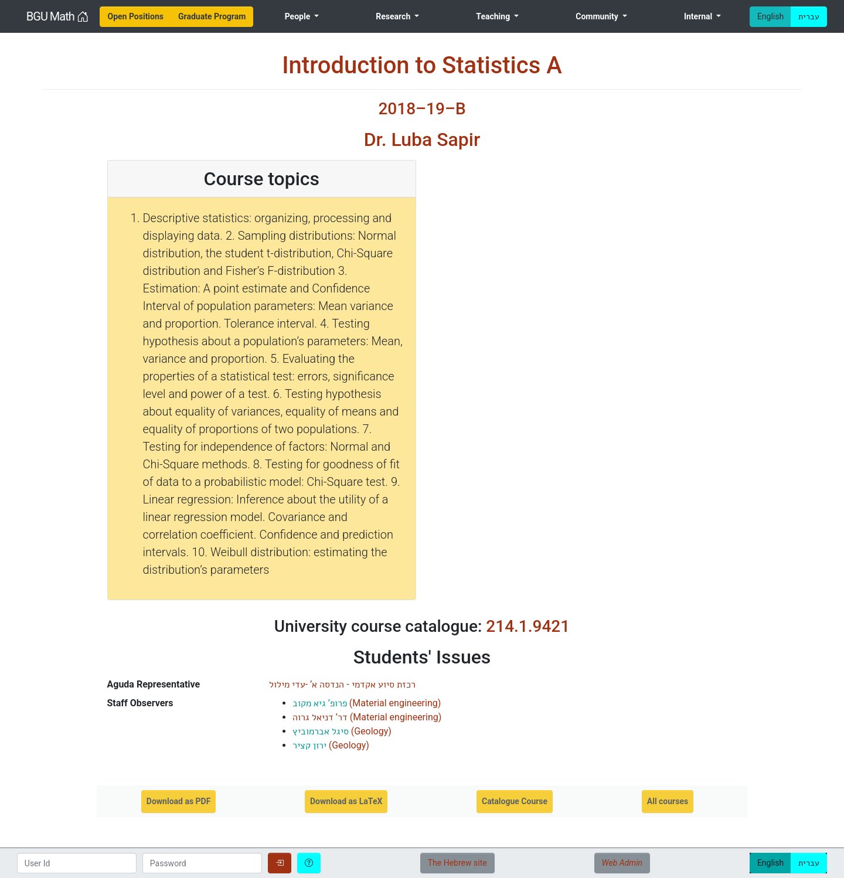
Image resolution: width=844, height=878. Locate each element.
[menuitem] (135, 16)
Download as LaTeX (346, 801)
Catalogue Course (514, 801)
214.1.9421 (528, 626)
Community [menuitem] (598, 16)
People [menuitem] (298, 16)
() (366, 703)
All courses (667, 801)
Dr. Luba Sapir (422, 139)
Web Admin (622, 862)
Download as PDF (179, 801)
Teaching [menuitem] (494, 16)
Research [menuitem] (394, 16)
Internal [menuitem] (699, 16)
